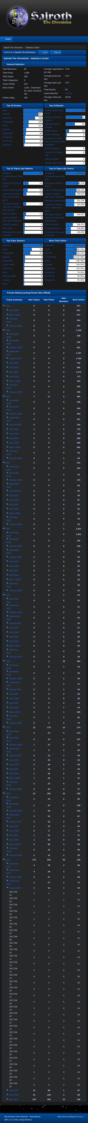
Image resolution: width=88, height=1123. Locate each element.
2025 (7, 330)
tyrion (5, 125)
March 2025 (14, 381)
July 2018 (13, 826)
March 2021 (14, 646)
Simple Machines (25, 1120)
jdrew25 (6, 114)
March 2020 (14, 712)
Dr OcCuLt (7, 141)
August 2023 (15, 491)
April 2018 (14, 840)
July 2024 (13, 429)
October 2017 (15, 877)
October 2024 (15, 414)
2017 (7, 860)
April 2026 (14, 310)
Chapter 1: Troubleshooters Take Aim (12, 176)
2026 (7, 306)
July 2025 (13, 363)
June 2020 (14, 698)
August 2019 (15, 755)
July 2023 (13, 495)
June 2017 (14, 1095)
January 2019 (15, 789)
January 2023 (15, 524)
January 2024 (15, 458)
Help (59, 1117)
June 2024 (14, 434)
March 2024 (14, 447)
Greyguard (7, 137)
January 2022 (15, 590)
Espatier (6, 129)
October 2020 (15, 678)
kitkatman (6, 118)
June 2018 (14, 831)
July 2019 (13, 760)
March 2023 (14, 513)
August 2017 (15, 888)
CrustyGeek (7, 122)
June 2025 (14, 367)
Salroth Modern (52, 159)
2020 (7, 661)
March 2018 (14, 844)
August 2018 (15, 822)
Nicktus (68, 93)
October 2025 (15, 347)
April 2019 (14, 773)
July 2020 (13, 694)
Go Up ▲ (80, 1117)
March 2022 (14, 579)
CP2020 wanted (9, 224)
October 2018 (15, 811)
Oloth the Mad (9, 276)
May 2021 (13, 637)
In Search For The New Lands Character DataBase (55, 141)
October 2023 (15, 480)
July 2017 (13, 1090)
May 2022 (13, 570)
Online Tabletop (52, 134)
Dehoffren (7, 145)
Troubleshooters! (53, 228)
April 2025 (14, 376)
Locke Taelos (8, 264)
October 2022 (15, 546)
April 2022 (14, 575)
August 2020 (15, 689)
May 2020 (13, 703)
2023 (7, 463)
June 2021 (14, 632)
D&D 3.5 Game (9, 214)
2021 (7, 595)
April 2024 (14, 443)
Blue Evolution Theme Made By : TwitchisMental (22, 1117)
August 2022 (15, 557)
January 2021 (15, 657)
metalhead (50, 272)
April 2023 (14, 509)
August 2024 (15, 425)
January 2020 (15, 723)
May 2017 (13, 1099)
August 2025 (15, 358)
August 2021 (15, 623)
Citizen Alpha (51, 131)
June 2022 (14, 566)
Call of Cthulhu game (12, 190)
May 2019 (13, 769)
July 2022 (13, 561)
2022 (7, 529)
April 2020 (14, 707)
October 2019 (15, 745)
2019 (7, 727)
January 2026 (15, 326)
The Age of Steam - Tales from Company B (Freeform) (12, 207)
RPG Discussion (52, 148)
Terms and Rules (68, 1117)
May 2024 (13, 438)
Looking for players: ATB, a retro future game (11, 197)
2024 (7, 396)
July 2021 (13, 628)
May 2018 (13, 835)
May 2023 (13, 504)
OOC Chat (7, 228)
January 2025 (15, 392)
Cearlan (6, 280)
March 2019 (14, 778)
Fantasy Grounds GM (55, 200)
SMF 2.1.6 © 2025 (11, 1120)
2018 (7, 793)
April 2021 (14, 641)
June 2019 (14, 764)
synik (4, 110)
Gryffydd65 (7, 133)
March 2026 (14, 315)
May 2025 (13, 372)
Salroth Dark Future (54, 163)
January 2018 (15, 855)
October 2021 (15, 612)
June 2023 (14, 500)
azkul (4, 272)
